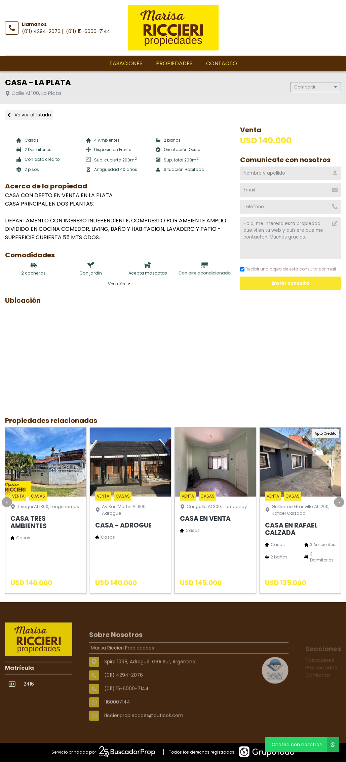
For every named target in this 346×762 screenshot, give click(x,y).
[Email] (290, 190)
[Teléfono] (290, 207)
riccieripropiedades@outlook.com (143, 734)
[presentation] (7, 502)
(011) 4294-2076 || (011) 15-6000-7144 (66, 31)
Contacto (221, 63)
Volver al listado (29, 114)
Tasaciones (126, 63)
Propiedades (174, 63)
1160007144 (117, 721)
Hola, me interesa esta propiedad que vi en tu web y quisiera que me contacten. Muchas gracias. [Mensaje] (290, 238)
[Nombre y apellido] (290, 173)
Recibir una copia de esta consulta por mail (288, 269)
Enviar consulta (290, 283)
